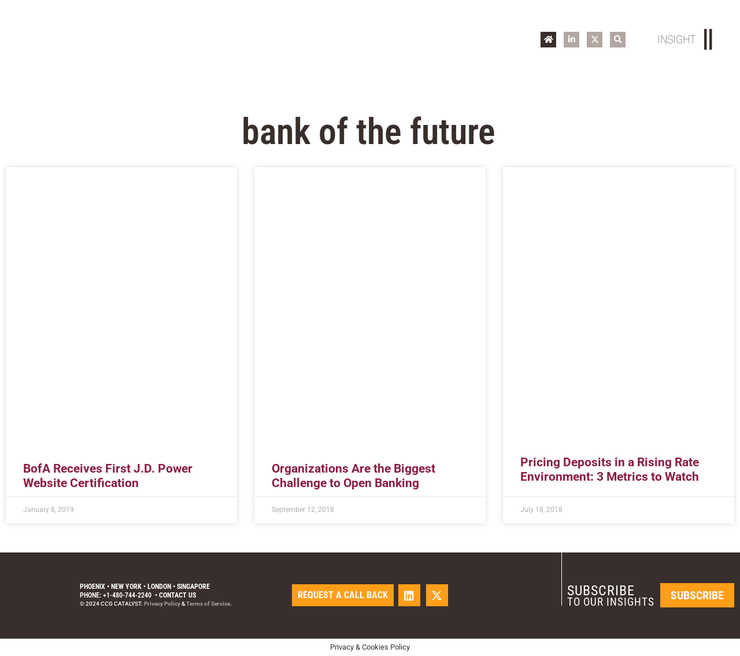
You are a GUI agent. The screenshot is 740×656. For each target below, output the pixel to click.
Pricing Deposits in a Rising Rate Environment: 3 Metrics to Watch (609, 469)
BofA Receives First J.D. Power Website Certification (108, 476)
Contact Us (177, 595)
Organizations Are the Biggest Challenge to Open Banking (353, 476)
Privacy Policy (162, 603)
